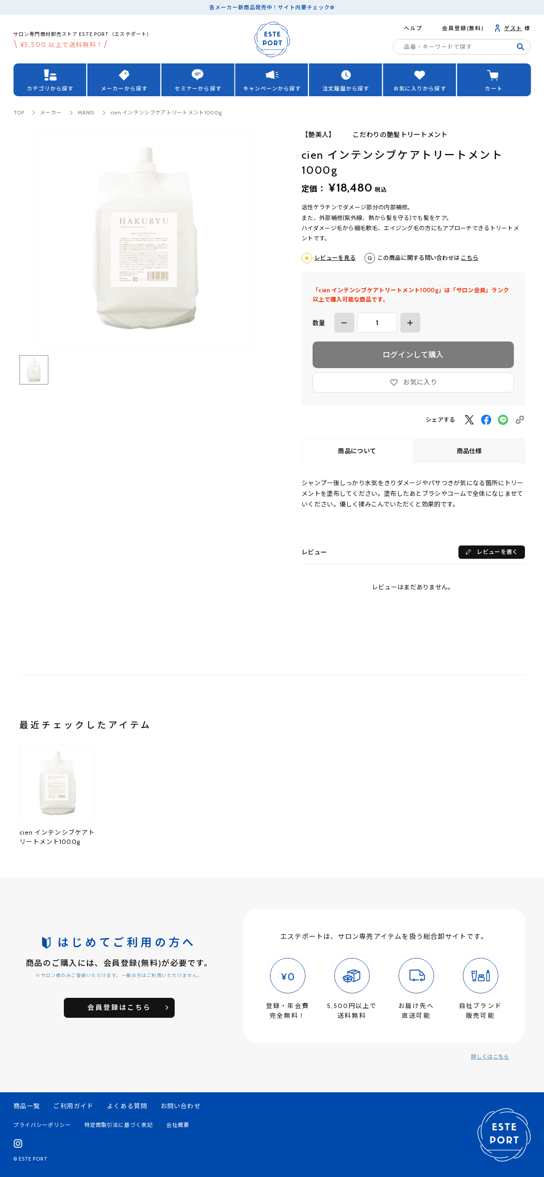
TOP (18, 112)
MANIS (86, 112)
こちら (469, 257)
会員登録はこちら (119, 1008)
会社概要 (177, 1125)
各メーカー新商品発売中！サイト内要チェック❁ (272, 7)
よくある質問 (127, 1106)
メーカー (51, 112)
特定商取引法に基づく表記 (118, 1125)
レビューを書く (497, 551)
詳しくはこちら (490, 1056)
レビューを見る (335, 257)
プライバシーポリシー (42, 1125)
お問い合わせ (180, 1106)
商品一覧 (26, 1106)
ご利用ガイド (73, 1106)
